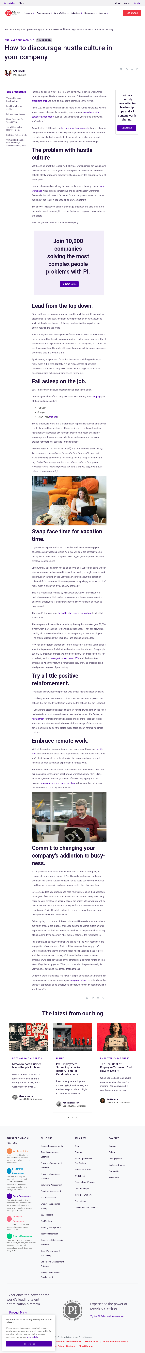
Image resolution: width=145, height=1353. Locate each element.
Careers (112, 1146)
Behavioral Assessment (51, 1185)
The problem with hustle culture (14, 99)
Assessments (43, 13)
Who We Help (60, 13)
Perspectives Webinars (85, 1182)
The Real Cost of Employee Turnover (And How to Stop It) (116, 1067)
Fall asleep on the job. (15, 114)
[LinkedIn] (121, 69)
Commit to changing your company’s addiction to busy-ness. (16, 143)
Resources (90, 13)
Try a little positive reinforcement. (14, 128)
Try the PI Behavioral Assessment (107, 1316)
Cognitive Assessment (51, 1191)
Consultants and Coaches (86, 1207)
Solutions (46, 1138)
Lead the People (82, 1188)
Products (28, 13)
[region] (28, 1333)
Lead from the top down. (14, 107)
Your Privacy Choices (63, 1346)
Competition (80, 1201)
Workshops (80, 1176)
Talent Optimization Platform (18, 1140)
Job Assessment (48, 1197)
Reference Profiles (83, 1169)
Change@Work (115, 1159)
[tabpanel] (29, 1064)
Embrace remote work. (16, 135)
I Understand (29, 1344)
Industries (75, 13)
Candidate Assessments (52, 1146)
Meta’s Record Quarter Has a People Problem (26, 1065)
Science (102, 13)
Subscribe (127, 128)
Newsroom (114, 1177)
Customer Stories (117, 1165)
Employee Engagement (36, 29)
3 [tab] (76, 1117)
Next (140, 1068)
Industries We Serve (83, 1195)
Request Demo (69, 284)
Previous (4, 1068)
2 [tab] (72, 1117)
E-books (78, 1152)
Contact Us (114, 1171)
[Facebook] (126, 69)
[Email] (132, 69)
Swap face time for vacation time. (15, 120)
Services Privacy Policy (68, 1341)
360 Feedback (47, 1215)
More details (32, 1337)
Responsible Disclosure (115, 1341)
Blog (17, 29)
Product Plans (18, 1312)
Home (8, 29)
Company (114, 1138)
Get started (132, 13)
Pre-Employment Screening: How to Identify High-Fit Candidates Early (68, 1069)
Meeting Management (51, 1227)
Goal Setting (46, 1221)
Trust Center (92, 1341)
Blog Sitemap (86, 1346)
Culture (112, 1152)
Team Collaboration (49, 1234)
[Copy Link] (137, 69)
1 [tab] (68, 1117)
